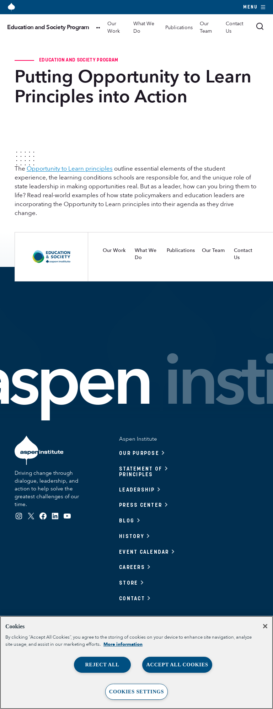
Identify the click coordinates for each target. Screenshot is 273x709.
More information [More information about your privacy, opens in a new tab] (123, 644)
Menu (254, 7)
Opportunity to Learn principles (70, 169)
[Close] (265, 626)
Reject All (102, 664)
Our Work (113, 27)
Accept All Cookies (177, 664)
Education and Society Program (48, 27)
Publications (179, 27)
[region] (136, 662)
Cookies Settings (136, 691)
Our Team (206, 27)
